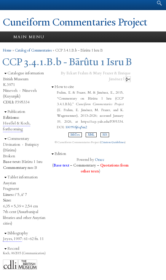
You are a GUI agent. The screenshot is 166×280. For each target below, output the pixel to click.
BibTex (75, 135)
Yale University (10, 5)
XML (91, 135)
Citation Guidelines (113, 142)
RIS (105, 135)
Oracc (99, 159)
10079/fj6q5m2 (76, 127)
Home (7, 50)
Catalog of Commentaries (33, 50)
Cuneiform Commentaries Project (75, 22)
